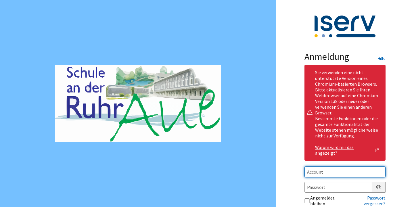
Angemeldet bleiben (319, 200)
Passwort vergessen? (375, 200)
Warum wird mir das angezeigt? (347, 150)
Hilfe (382, 58)
